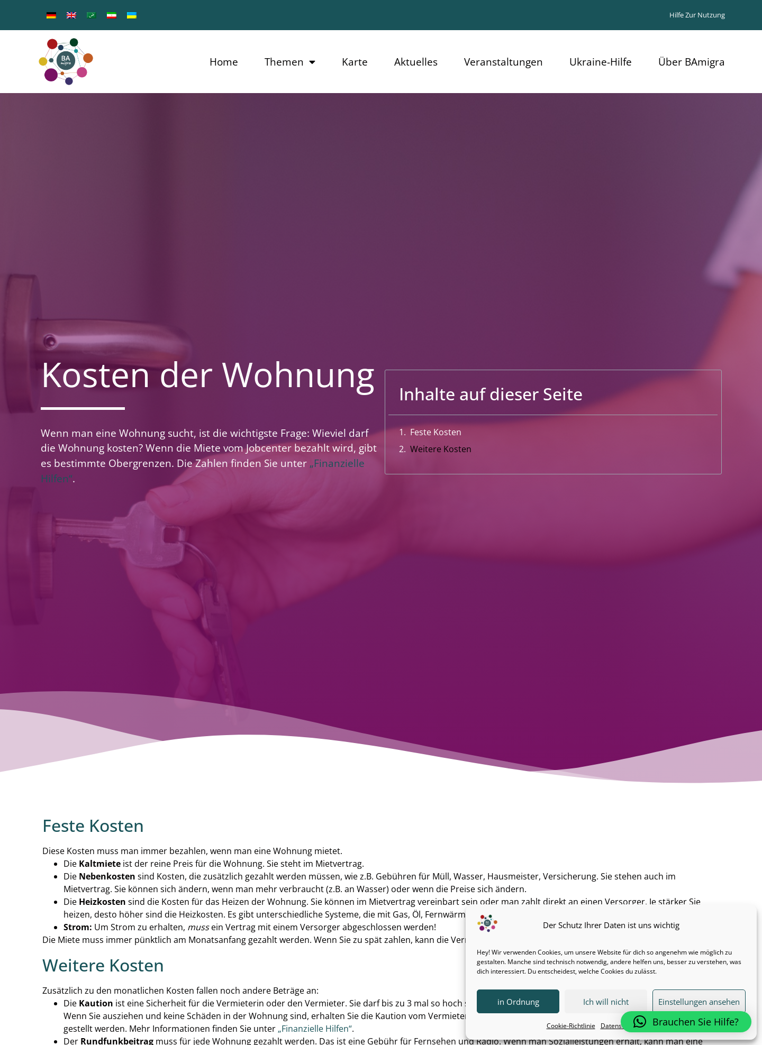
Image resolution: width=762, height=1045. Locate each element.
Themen (290, 61)
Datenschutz (619, 1025)
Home (224, 62)
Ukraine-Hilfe (600, 62)
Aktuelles (416, 62)
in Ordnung (518, 1001)
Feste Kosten (435, 432)
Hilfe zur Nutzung (697, 15)
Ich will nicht (606, 1001)
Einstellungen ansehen (699, 1001)
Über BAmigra (691, 62)
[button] (686, 1021)
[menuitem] (51, 15)
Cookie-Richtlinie (571, 1025)
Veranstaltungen (503, 62)
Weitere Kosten (440, 449)
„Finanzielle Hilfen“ (315, 1028)
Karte (355, 62)
